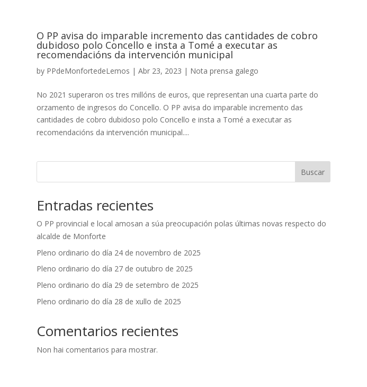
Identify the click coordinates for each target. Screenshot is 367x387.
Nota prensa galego (224, 71)
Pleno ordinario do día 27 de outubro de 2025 (115, 268)
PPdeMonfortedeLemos (88, 71)
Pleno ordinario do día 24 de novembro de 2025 (119, 253)
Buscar (313, 172)
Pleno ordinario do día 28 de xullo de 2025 (109, 301)
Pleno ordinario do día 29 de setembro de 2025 (118, 285)
